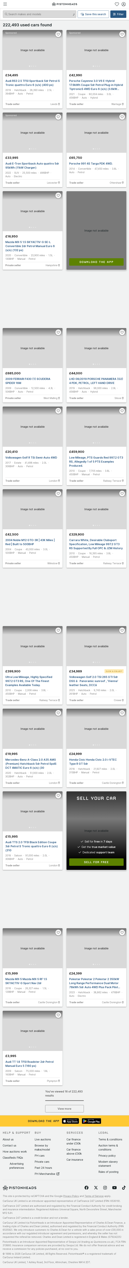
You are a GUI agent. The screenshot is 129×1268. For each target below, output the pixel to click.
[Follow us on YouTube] (114, 1188)
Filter (118, 14)
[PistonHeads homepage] (64, 4)
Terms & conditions (110, 1139)
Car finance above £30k (74, 1151)
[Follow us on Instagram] (105, 1188)
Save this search (93, 14)
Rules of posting (108, 1171)
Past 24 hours (43, 1167)
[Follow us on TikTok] (123, 1188)
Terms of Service (94, 1196)
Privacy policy (107, 1155)
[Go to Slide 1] (29, 66)
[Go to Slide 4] (35, 66)
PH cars (40, 1155)
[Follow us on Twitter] (96, 1188)
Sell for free (96, 862)
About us (8, 1139)
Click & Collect (114, 671)
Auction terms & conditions (108, 1147)
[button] (32, 50)
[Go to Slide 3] (33, 66)
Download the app (96, 262)
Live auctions (43, 1139)
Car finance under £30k (74, 1141)
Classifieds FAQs (13, 1157)
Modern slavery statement (108, 1163)
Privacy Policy (71, 1196)
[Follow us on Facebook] (86, 1188)
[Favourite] (58, 34)
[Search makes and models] (39, 14)
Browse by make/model (42, 1147)
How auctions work (15, 1151)
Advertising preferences (16, 1165)
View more (64, 1108)
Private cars (42, 1161)
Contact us (9, 1145)
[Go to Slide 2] (31, 66)
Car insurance (75, 1159)
